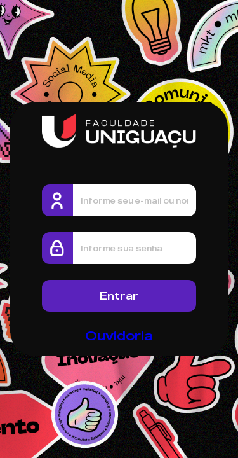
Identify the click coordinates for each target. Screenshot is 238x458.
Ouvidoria (119, 336)
